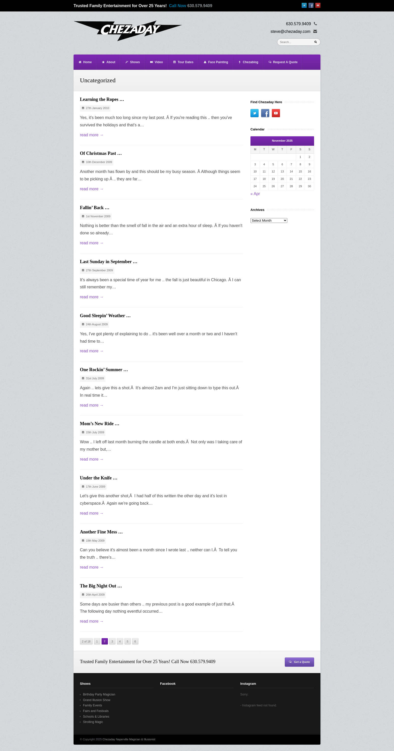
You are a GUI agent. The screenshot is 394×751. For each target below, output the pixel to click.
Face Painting (215, 62)
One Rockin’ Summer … (104, 369)
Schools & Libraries (96, 716)
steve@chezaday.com (290, 31)
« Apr (255, 194)
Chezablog (248, 62)
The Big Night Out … (101, 585)
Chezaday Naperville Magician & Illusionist (129, 739)
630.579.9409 (199, 6)
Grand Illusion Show (96, 700)
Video (156, 62)
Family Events (92, 705)
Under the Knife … (98, 477)
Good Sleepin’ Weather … (105, 315)
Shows (132, 62)
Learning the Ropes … (102, 99)
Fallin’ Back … (94, 207)
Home (85, 62)
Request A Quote (283, 62)
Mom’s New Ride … (99, 423)
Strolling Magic (93, 722)
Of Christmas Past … (101, 153)
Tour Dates (183, 62)
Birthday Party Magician (99, 694)
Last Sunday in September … (108, 261)
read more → (92, 135)
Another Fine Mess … (101, 531)
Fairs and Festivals (96, 711)
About (108, 62)
